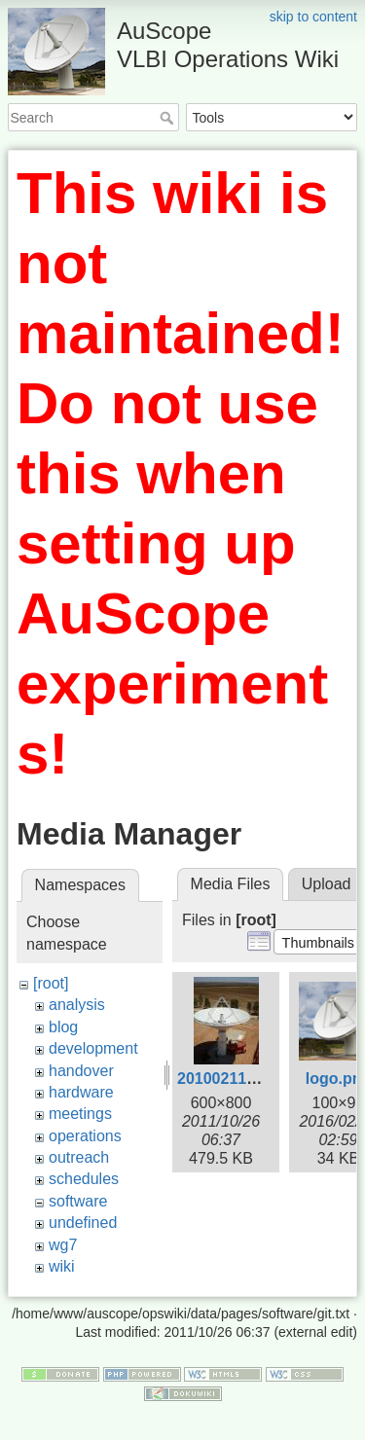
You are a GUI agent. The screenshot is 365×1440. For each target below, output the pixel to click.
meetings (80, 1113)
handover (81, 1070)
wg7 (63, 1245)
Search (169, 118)
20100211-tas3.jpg (243, 1078)
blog (63, 1027)
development (93, 1048)
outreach (79, 1157)
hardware (81, 1092)
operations (85, 1136)
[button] (318, 941)
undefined (83, 1222)
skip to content (313, 16)
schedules (84, 1178)
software (78, 1201)
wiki (62, 1266)
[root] (50, 983)
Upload (326, 884)
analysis (77, 1004)
